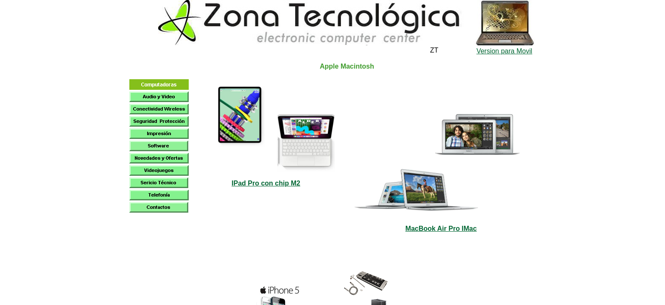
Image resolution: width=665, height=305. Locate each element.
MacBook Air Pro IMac (441, 228)
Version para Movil (504, 51)
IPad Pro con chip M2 (266, 183)
